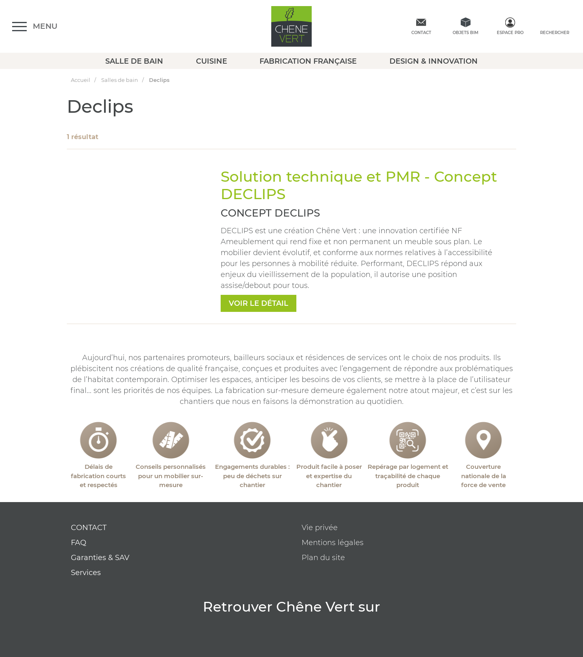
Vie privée (320, 527)
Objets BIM (466, 32)
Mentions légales (333, 542)
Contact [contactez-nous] (421, 32)
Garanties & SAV (100, 557)
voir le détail (258, 303)
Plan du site (323, 557)
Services (86, 572)
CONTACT (88, 527)
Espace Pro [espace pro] (510, 32)
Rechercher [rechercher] (554, 32)
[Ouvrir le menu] (34, 26)
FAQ (78, 542)
